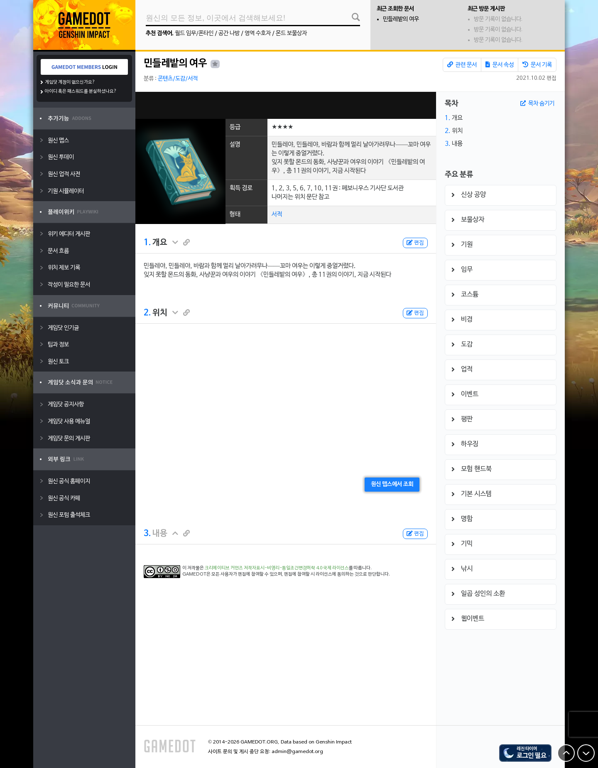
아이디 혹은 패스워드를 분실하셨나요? (81, 91)
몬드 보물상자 (291, 33)
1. (147, 242)
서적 (277, 214)
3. (147, 533)
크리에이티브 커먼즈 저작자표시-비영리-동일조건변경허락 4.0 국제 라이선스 (277, 568)
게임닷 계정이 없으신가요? (70, 82)
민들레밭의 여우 (401, 19)
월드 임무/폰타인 (194, 33)
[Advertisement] (285, 105)
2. (147, 313)
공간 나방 (229, 33)
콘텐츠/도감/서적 (178, 79)
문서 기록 (537, 65)
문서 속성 (499, 65)
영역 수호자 (258, 33)
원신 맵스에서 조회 (392, 484)
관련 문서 (462, 65)
